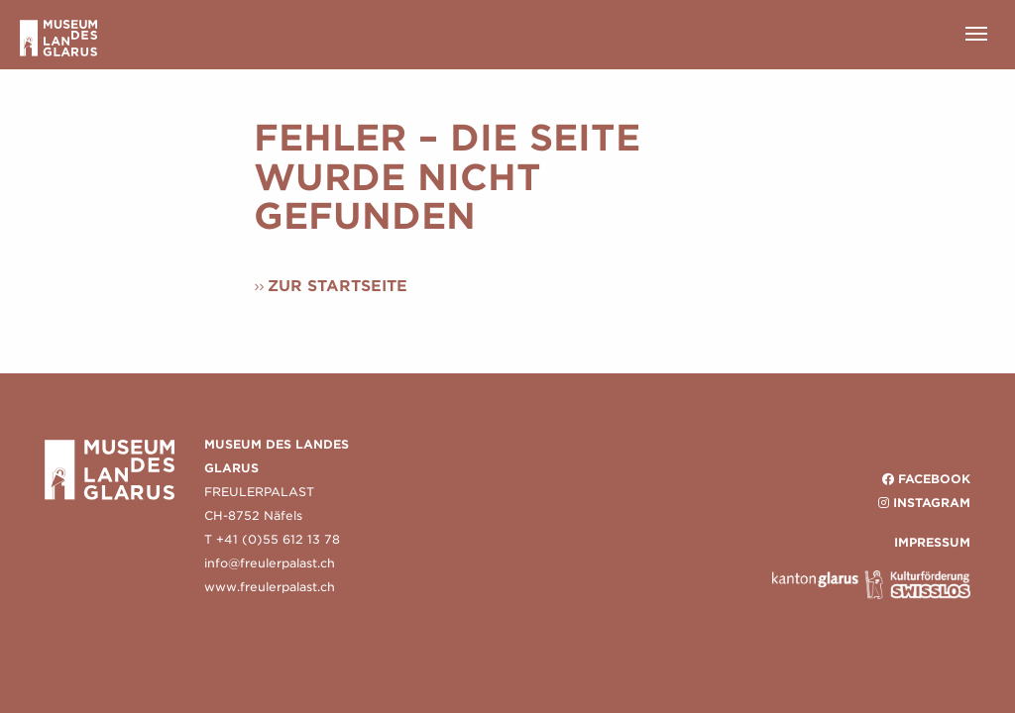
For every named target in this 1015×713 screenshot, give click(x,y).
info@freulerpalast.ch (269, 563)
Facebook (934, 478)
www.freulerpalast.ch (269, 586)
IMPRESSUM (932, 542)
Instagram (931, 502)
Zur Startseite (337, 285)
